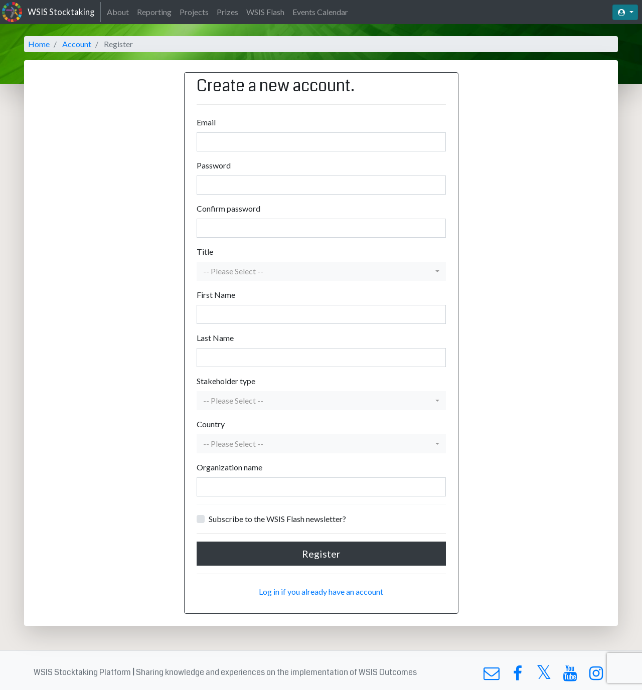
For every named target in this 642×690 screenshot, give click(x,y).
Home (39, 44)
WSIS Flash (265, 12)
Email (206, 122)
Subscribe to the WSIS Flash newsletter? (277, 519)
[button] (321, 271)
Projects (194, 12)
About (118, 12)
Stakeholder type (226, 381)
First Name (216, 294)
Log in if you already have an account (321, 591)
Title (205, 251)
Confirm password (228, 208)
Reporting (154, 12)
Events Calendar (320, 12)
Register (321, 554)
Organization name (229, 467)
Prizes (227, 12)
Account (76, 44)
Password (214, 165)
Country (211, 424)
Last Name (215, 337)
